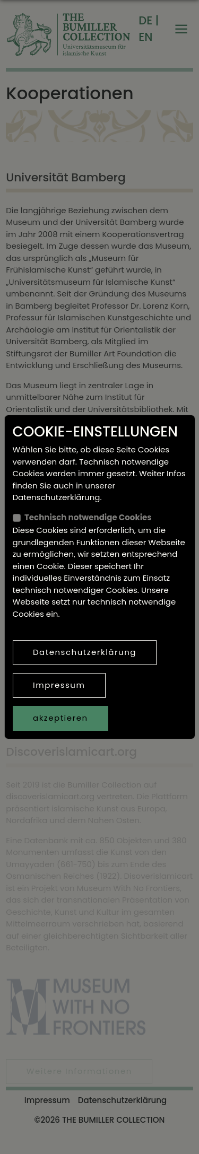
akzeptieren (60, 717)
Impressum (59, 684)
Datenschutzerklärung (84, 652)
